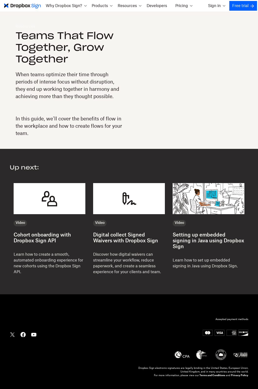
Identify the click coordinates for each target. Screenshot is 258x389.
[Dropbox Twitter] (12, 334)
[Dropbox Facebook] (23, 334)
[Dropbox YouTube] (33, 334)
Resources (25, 26)
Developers (157, 6)
